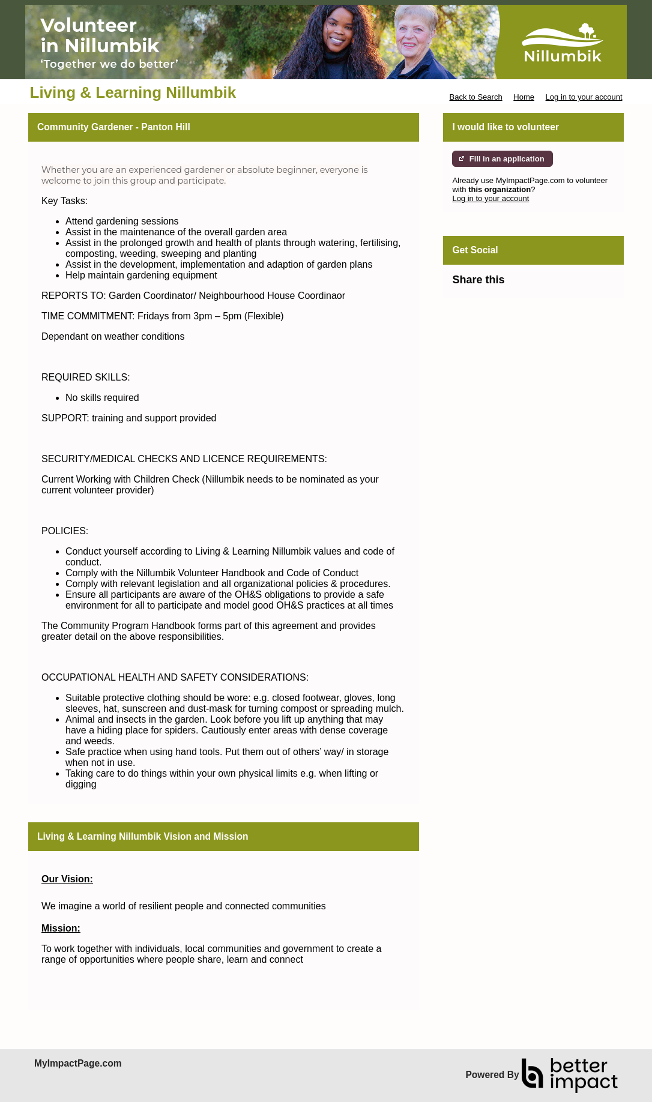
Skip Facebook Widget (543, 284)
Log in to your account (584, 96)
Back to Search (475, 96)
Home (523, 96)
